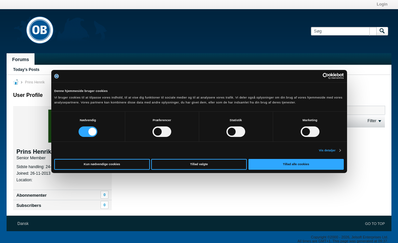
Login (382, 4)
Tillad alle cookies (296, 164)
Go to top (375, 224)
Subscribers (28, 205)
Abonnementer (31, 195)
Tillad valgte (199, 164)
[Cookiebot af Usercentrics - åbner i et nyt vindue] (315, 76)
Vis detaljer (327, 150)
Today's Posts (26, 69)
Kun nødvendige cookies (102, 164)
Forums (20, 59)
